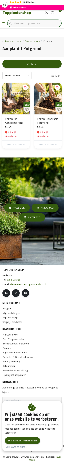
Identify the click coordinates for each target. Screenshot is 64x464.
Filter (32, 63)
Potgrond (48, 41)
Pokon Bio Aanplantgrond (14, 121)
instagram (45, 207)
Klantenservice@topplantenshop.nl (28, 284)
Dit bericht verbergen (22, 440)
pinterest (32, 217)
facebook (17, 207)
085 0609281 (13, 279)
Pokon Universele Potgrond (47, 121)
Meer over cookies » (16, 447)
